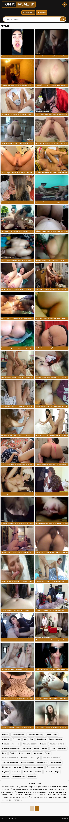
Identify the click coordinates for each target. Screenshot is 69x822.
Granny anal (37, 753)
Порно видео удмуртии (11, 767)
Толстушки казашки (10, 762)
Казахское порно (9, 819)
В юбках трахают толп (11, 748)
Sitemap (65, 819)
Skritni (36, 748)
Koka (31, 739)
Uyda (53, 748)
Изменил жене (18, 776)
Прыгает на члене (56, 744)
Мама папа (16, 772)
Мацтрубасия (55, 762)
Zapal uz (13, 753)
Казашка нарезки (30, 744)
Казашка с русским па (10, 744)
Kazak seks (28, 772)
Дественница (24, 753)
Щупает (5, 772)
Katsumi (5, 734)
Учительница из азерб (30, 758)
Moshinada (62, 748)
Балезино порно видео (34, 767)
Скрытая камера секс (51, 758)
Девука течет (51, 734)
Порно (19, 4)
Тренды (42, 13)
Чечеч (47, 753)
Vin (25, 739)
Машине (5, 776)
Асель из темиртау (35, 734)
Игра (57, 772)
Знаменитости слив (10, 758)
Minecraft (48, 772)
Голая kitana (41, 739)
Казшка (43, 744)
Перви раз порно (54, 767)
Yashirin (44, 748)
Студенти (16, 739)
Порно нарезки (55, 739)
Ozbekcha (5, 739)
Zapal (4, 753)
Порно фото (42, 762)
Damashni (27, 748)
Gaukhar (38, 772)
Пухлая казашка (27, 762)
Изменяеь (32, 776)
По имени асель (18, 734)
